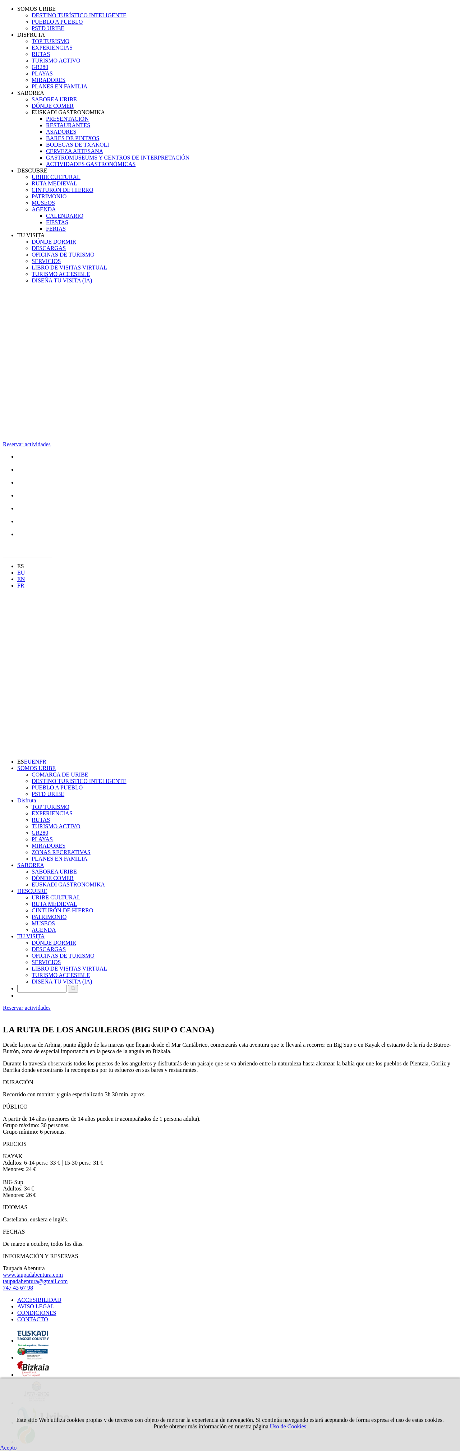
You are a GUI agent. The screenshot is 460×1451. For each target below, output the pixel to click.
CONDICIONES (36, 1313)
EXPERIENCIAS (52, 48)
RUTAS (41, 54)
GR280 (40, 67)
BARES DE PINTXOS (72, 138)
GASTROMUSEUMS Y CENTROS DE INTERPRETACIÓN (117, 158)
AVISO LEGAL (35, 1306)
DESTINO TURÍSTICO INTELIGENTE (79, 15)
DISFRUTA (31, 35)
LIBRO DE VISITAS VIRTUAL (69, 267)
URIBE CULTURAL (56, 177)
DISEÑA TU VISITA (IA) (62, 280)
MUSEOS (43, 203)
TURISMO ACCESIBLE (61, 274)
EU (21, 573)
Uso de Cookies (288, 1426)
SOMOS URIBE (36, 9)
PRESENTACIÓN (67, 119)
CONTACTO (32, 1319)
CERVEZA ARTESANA (74, 151)
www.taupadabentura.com (33, 1275)
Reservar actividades (27, 444)
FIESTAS (57, 222)
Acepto (8, 1448)
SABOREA (30, 93)
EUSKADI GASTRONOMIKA (68, 112)
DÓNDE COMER (53, 106)
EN (21, 579)
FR (20, 585)
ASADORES (61, 132)
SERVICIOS (46, 261)
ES (20, 566)
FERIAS (56, 229)
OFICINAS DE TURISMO (63, 255)
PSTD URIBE (48, 28)
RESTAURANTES (68, 125)
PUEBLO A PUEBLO (57, 22)
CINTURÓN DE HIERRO (62, 190)
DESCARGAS (49, 248)
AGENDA (44, 209)
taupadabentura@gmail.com (35, 1281)
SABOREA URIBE (54, 99)
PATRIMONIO (49, 196)
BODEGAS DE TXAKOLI (77, 145)
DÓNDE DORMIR (54, 242)
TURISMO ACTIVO (56, 60)
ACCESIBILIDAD (39, 1300)
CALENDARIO (64, 216)
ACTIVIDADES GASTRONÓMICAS (90, 164)
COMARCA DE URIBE (60, 774)
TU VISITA (31, 235)
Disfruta (26, 800)
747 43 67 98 (18, 1288)
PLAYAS (42, 73)
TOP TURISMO (50, 41)
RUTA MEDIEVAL (54, 183)
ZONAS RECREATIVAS (61, 852)
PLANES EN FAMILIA (59, 86)
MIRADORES (48, 80)
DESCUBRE (32, 170)
